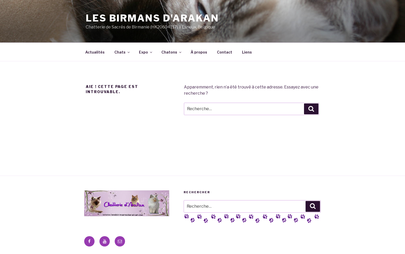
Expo (146, 52)
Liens (247, 52)
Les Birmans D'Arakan (152, 18)
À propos (199, 52)
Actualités (95, 52)
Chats (122, 52)
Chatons (171, 52)
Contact (224, 52)
